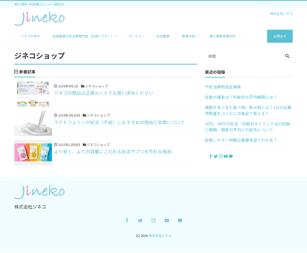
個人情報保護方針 (222, 36)
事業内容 (188, 36)
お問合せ (279, 36)
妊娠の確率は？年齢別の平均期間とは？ (241, 97)
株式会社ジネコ (159, 235)
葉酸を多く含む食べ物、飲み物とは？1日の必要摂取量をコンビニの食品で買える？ (248, 110)
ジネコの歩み (30, 36)
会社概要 (163, 36)
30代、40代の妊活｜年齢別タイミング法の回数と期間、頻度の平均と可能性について (247, 127)
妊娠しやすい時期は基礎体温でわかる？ (241, 140)
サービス (135, 36)
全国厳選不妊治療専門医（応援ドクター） (83, 36)
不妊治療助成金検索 (223, 87)
